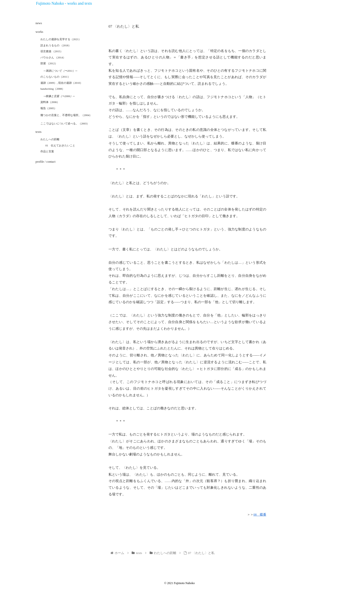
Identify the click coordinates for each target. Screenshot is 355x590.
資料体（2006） (49, 102)
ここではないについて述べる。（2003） (64, 123)
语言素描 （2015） (51, 51)
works (39, 32)
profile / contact (45, 161)
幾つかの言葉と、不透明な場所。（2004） (66, 115)
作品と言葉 (47, 151)
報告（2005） (48, 108)
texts (38, 132)
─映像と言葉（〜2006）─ (59, 96)
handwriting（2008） (52, 88)
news (39, 23)
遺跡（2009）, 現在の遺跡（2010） (61, 82)
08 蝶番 (259, 514)
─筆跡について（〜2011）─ (60, 70)
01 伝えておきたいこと (60, 145)
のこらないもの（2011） (55, 76)
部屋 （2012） (48, 63)
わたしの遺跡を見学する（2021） (60, 39)
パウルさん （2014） (53, 57)
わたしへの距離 (49, 139)
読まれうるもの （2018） (55, 45)
